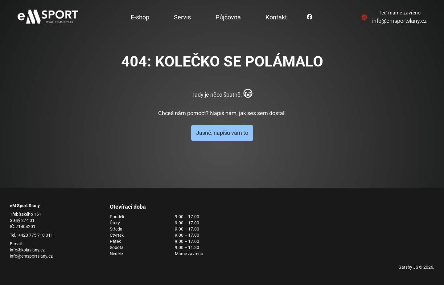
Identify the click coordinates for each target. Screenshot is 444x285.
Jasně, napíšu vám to (222, 133)
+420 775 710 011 (35, 235)
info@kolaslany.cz (27, 249)
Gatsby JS (408, 267)
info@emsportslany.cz (399, 21)
